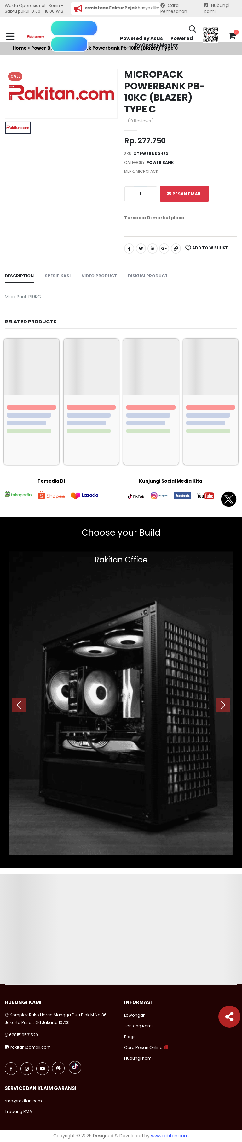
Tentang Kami (138, 1026)
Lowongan (135, 1015)
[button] (192, 30)
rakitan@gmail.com (30, 1047)
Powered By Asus (141, 38)
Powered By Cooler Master (164, 42)
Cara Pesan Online (143, 1047)
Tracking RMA (18, 1112)
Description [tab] (19, 276)
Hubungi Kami (216, 9)
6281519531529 (23, 1035)
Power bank (160, 162)
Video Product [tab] (99, 276)
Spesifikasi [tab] (58, 276)
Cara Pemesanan (173, 9)
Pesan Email (184, 194)
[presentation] (19, 705)
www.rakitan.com (170, 1136)
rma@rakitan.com (23, 1101)
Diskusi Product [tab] (148, 276)
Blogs (129, 1037)
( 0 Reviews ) (141, 121)
